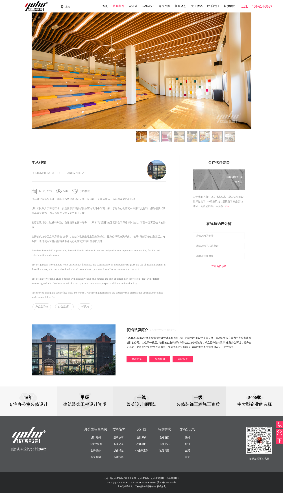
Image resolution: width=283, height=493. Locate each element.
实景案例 (96, 457)
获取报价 (183, 359)
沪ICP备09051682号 (166, 482)
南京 (187, 457)
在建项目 (141, 444)
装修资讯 (164, 444)
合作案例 (160, 359)
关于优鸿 (197, 6)
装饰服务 (96, 450)
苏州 (187, 437)
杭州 (187, 444)
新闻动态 (180, 6)
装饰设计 (148, 6)
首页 (105, 6)
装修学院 (229, 6)
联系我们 (213, 6)
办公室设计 (64, 306)
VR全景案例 (141, 450)
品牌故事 (119, 437)
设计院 (133, 6)
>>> (227, 206)
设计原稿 (141, 437)
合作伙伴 (164, 6)
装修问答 (164, 450)
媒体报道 (119, 450)
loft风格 (85, 306)
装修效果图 (95, 444)
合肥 (187, 450)
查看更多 (137, 359)
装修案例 (118, 6)
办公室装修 (41, 306)
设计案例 (96, 437)
